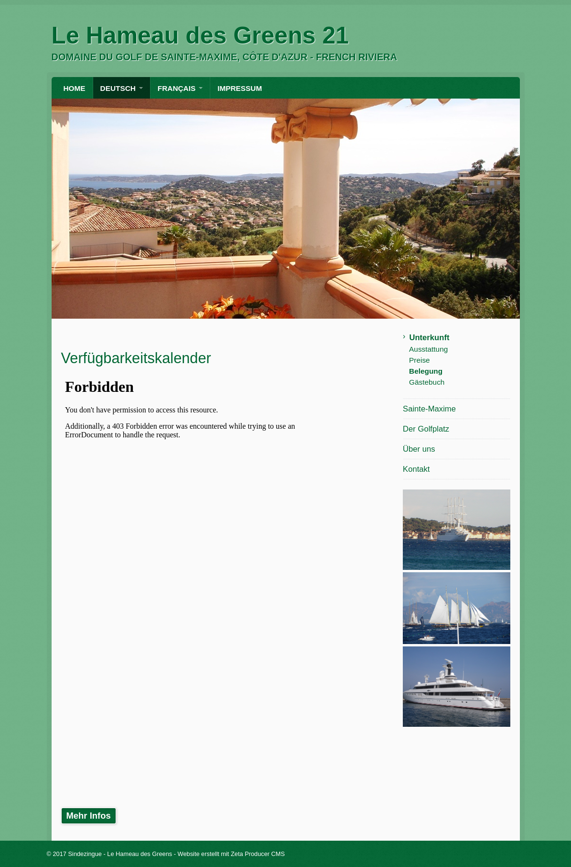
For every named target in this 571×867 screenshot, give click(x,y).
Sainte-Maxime (429, 408)
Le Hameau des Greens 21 (200, 35)
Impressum (239, 88)
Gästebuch (426, 382)
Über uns (419, 449)
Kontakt (416, 469)
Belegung (425, 371)
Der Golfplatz (426, 429)
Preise (419, 360)
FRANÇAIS (176, 88)
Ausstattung (428, 349)
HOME (75, 88)
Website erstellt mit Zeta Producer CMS (231, 853)
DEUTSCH (118, 88)
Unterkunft (429, 337)
